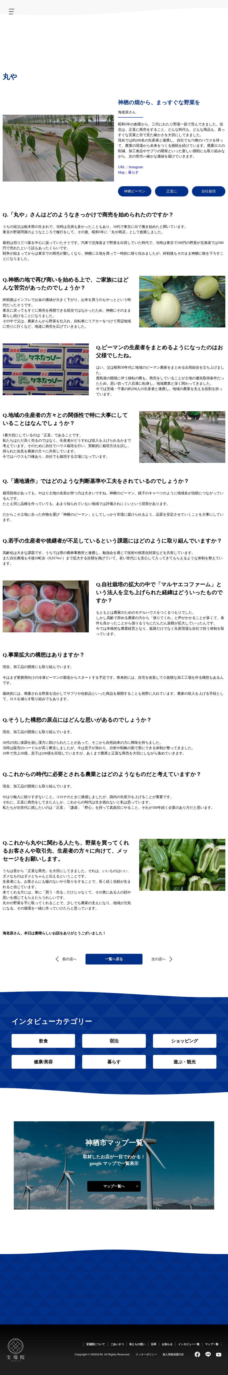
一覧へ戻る (114, 959)
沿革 (132, 24)
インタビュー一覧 (189, 1344)
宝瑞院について (194, 28)
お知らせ (106, 30)
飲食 (43, 1040)
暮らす (114, 1061)
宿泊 (114, 1040)
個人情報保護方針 (173, 1354)
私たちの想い (150, 35)
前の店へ (69, 959)
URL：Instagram (130, 167)
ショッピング (184, 1040)
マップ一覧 (211, 1344)
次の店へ (158, 959)
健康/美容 (43, 1061)
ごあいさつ (172, 31)
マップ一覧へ (114, 1186)
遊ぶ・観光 (184, 1061)
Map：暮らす (128, 172)
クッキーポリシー (146, 1354)
